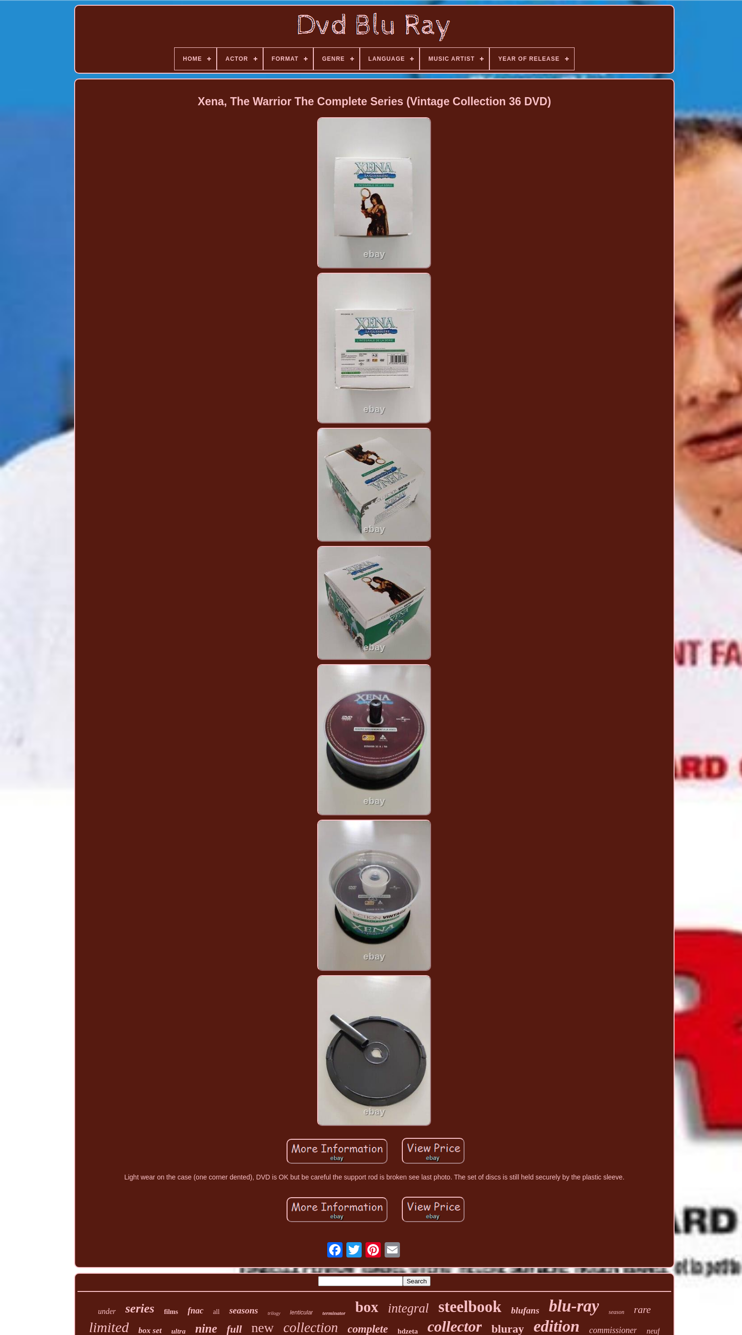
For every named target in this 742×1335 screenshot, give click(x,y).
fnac (195, 1310)
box (366, 1307)
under (107, 1311)
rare (642, 1309)
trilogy (273, 1313)
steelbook (469, 1306)
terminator (333, 1313)
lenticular (301, 1312)
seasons (243, 1310)
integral (408, 1308)
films (171, 1311)
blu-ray (574, 1306)
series (140, 1308)
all (216, 1311)
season (616, 1312)
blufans (525, 1310)
